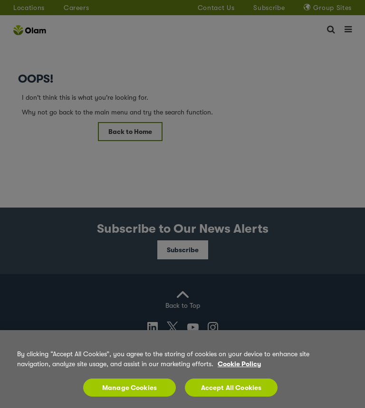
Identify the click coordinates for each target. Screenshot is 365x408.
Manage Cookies (129, 391)
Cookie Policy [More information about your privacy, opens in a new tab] (239, 367)
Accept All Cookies (231, 391)
